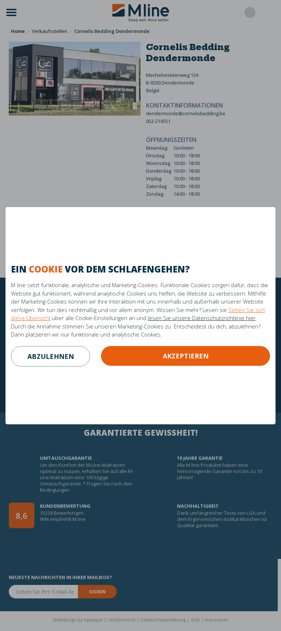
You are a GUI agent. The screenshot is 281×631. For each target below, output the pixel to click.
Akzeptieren (186, 356)
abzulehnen (50, 356)
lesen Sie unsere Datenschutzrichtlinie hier (202, 318)
